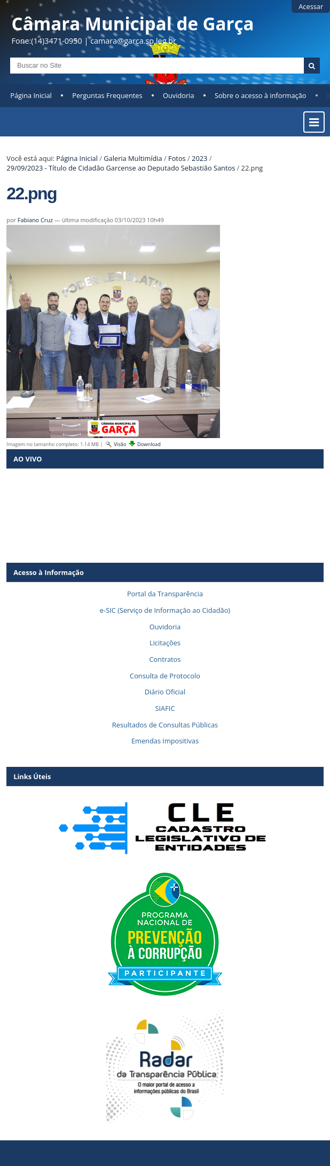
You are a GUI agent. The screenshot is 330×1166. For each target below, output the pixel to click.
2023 (199, 158)
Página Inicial (31, 95)
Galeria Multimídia (133, 158)
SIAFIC (165, 708)
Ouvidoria (178, 95)
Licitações (165, 642)
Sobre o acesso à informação (261, 95)
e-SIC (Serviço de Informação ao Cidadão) (165, 610)
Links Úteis (32, 776)
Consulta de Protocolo (165, 676)
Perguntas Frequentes (107, 95)
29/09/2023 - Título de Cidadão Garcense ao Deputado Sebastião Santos (120, 168)
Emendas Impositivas (165, 741)
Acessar (310, 6)
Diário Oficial (165, 692)
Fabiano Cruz (35, 220)
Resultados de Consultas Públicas (165, 725)
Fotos (177, 158)
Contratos (165, 659)
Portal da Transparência (165, 593)
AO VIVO (27, 459)
